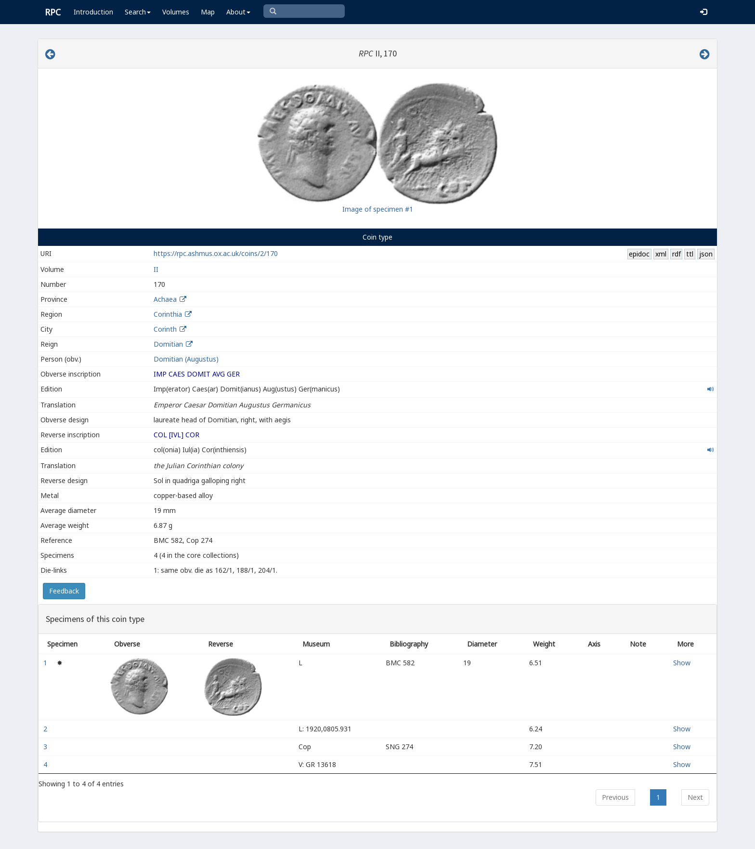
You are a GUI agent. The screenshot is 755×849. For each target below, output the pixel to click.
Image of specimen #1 (377, 209)
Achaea (165, 299)
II (156, 269)
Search (138, 11)
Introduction (93, 11)
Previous (615, 797)
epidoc (639, 253)
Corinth (165, 329)
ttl (689, 253)
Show (681, 662)
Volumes (175, 11)
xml (660, 253)
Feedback (64, 590)
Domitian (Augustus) (186, 359)
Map (208, 11)
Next (695, 797)
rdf (676, 253)
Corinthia (168, 314)
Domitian (168, 344)
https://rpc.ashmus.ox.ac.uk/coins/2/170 (216, 253)
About (238, 11)
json (706, 253)
